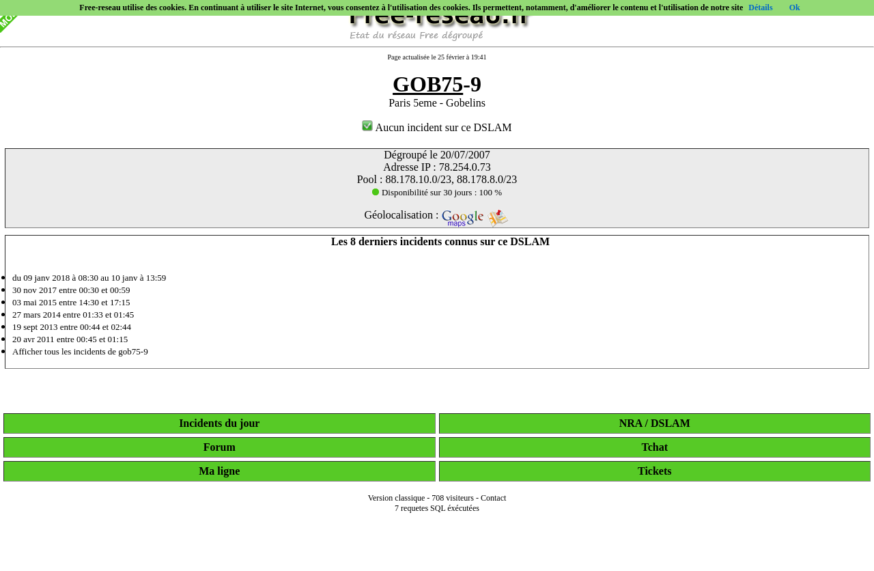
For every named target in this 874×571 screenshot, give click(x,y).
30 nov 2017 (34, 290)
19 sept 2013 (34, 327)
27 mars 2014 (36, 314)
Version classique (396, 498)
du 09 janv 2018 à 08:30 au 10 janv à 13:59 (89, 278)
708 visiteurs (453, 498)
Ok (794, 7)
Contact (493, 498)
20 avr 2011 (33, 339)
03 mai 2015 (34, 302)
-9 (437, 84)
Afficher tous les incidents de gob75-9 (80, 351)
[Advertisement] (437, 552)
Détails (760, 7)
